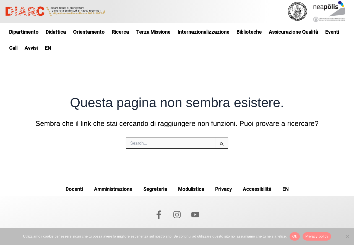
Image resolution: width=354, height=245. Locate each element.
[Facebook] (159, 214)
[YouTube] (195, 214)
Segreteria (155, 189)
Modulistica (191, 189)
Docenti (74, 189)
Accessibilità (257, 189)
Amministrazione (113, 189)
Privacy (223, 189)
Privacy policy (316, 236)
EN (285, 189)
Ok (294, 236)
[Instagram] (177, 214)
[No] (347, 236)
